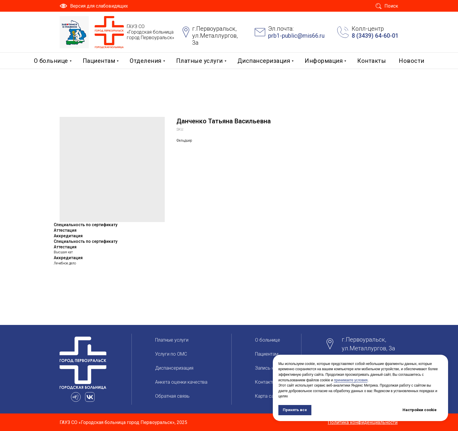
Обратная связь (172, 396)
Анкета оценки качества (181, 382)
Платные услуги (199, 60)
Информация (324, 60)
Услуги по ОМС (171, 354)
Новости (411, 60)
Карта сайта (268, 396)
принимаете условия (350, 380)
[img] (74, 32)
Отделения (146, 60)
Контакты (371, 60)
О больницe (51, 60)
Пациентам (99, 60)
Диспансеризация (263, 60)
